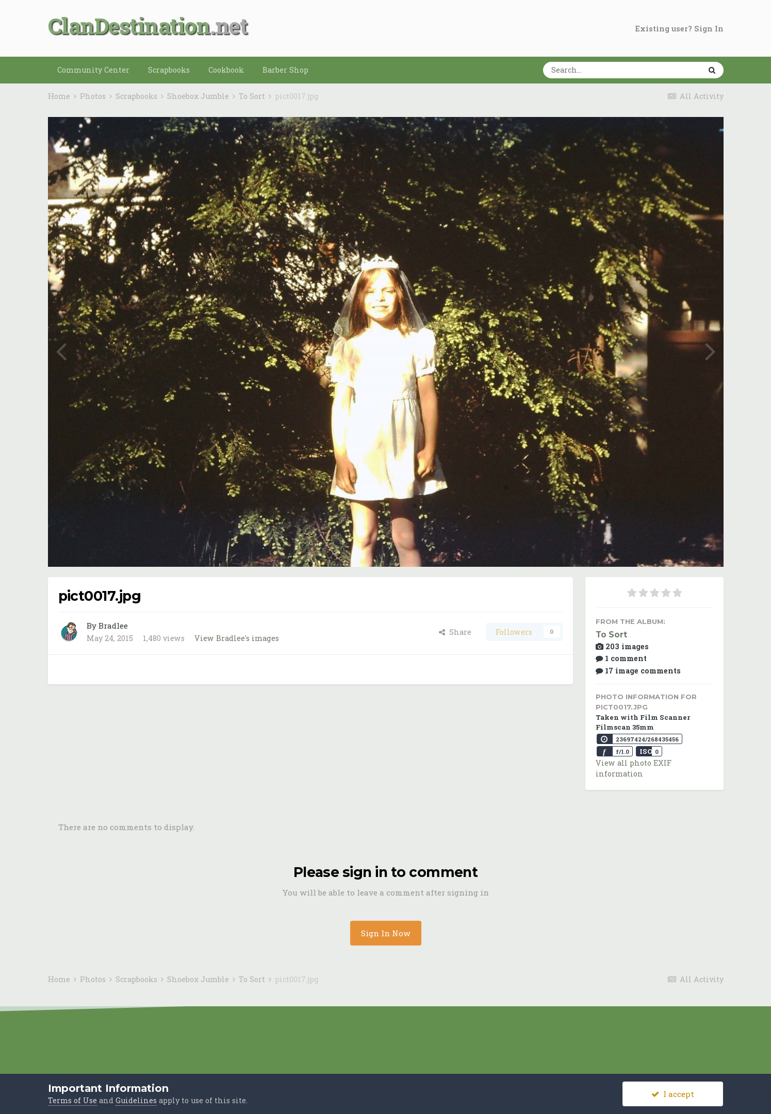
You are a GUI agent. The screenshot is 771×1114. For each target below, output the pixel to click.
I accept (672, 1094)
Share (455, 632)
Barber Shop (285, 70)
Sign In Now (386, 933)
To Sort (611, 634)
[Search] (590, 70)
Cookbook (226, 70)
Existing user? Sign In (679, 28)
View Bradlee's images (236, 638)
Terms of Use (72, 1100)
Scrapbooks (169, 70)
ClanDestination (129, 25)
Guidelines (136, 1100)
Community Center (93, 70)
